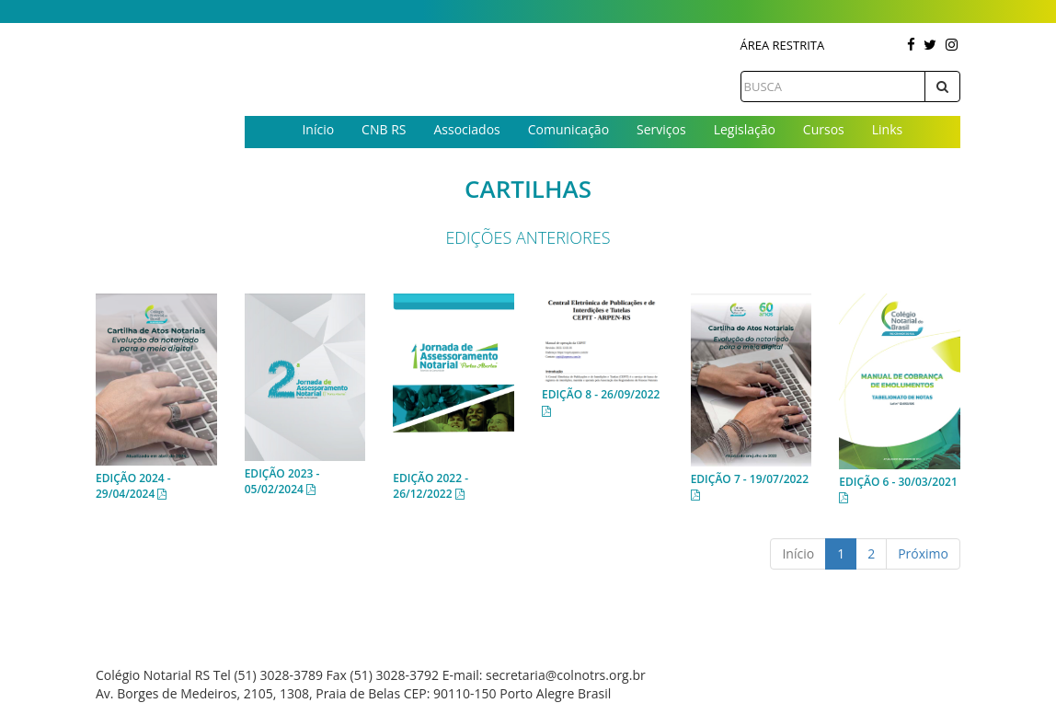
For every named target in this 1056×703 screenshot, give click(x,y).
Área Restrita (782, 45)
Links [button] (887, 129)
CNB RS (384, 129)
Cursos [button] (823, 129)
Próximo (923, 553)
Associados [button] (466, 129)
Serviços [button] (661, 129)
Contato (602, 159)
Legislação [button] (744, 129)
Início (318, 129)
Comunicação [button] (568, 129)
